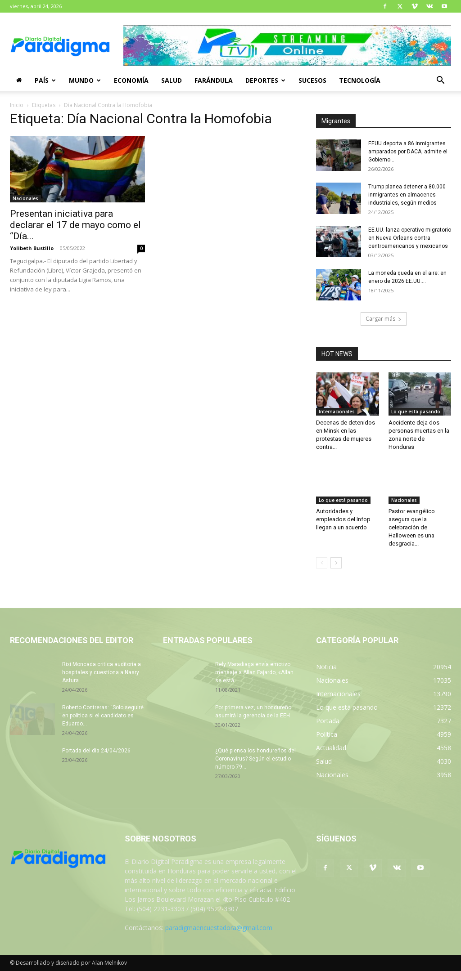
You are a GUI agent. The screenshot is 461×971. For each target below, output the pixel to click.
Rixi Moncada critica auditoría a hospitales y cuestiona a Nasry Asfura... (101, 672)
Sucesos (312, 80)
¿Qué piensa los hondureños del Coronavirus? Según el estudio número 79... (255, 758)
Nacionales (25, 198)
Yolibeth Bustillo (32, 248)
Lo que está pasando (415, 411)
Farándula (213, 80)
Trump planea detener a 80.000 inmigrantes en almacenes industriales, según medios (407, 194)
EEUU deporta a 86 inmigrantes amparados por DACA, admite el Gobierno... (407, 151)
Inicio (16, 105)
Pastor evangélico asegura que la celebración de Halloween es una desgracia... (412, 527)
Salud (171, 80)
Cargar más (384, 318)
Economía (131, 80)
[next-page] (336, 562)
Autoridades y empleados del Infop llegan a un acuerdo (343, 519)
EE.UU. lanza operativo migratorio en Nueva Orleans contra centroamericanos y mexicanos (409, 238)
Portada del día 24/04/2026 (96, 750)
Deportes (265, 80)
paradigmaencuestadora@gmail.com (218, 927)
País (45, 80)
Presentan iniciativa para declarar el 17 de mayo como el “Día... (75, 225)
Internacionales (337, 411)
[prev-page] (321, 562)
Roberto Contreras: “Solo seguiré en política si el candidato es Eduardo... (103, 715)
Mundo (85, 80)
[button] (440, 81)
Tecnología (359, 80)
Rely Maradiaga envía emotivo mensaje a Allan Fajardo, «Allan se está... (254, 672)
